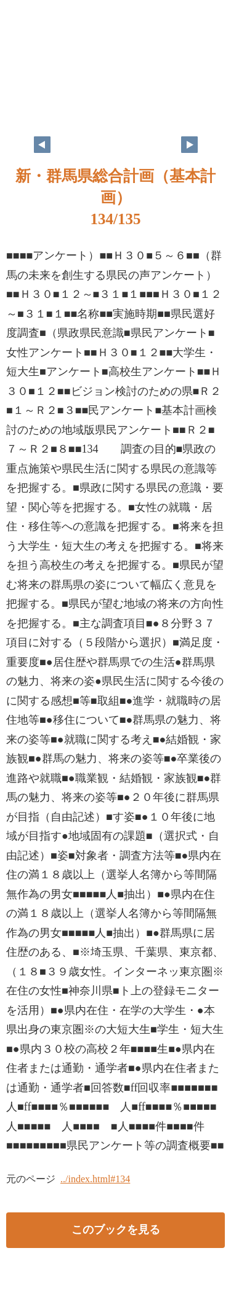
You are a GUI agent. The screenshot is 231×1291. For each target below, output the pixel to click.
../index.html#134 (95, 1179)
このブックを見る (115, 1229)
